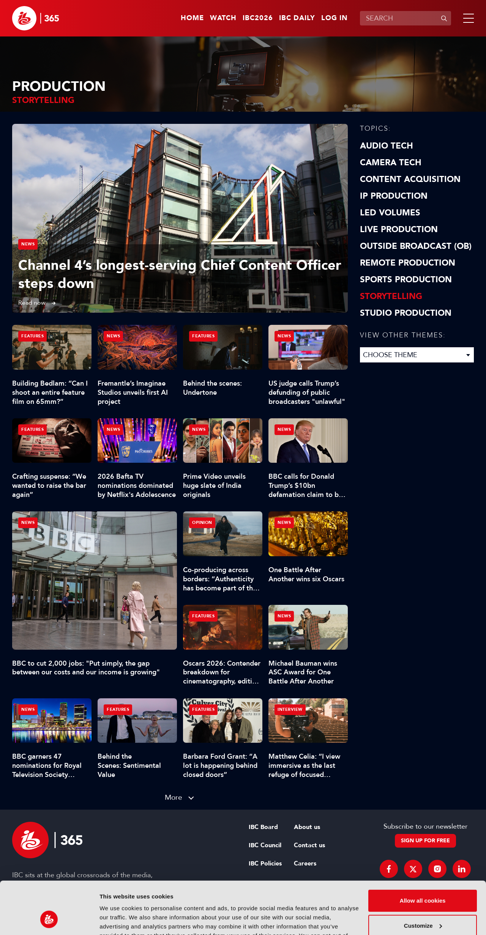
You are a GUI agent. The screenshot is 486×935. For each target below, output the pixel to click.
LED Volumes (390, 212)
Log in (334, 18)
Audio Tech (386, 146)
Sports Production (406, 279)
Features (32, 336)
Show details (117, 920)
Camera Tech (390, 162)
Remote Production (407, 263)
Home (192, 18)
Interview (290, 709)
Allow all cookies (423, 855)
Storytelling (391, 296)
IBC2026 (258, 18)
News (28, 244)
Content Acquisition (410, 179)
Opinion (202, 522)
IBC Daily (297, 18)
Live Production (399, 229)
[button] (467, 18)
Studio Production (405, 313)
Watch (223, 18)
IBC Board (263, 827)
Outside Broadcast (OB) (416, 246)
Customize (423, 879)
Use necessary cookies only (423, 905)
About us (307, 827)
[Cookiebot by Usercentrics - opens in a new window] (49, 920)
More (173, 797)
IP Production (394, 196)
